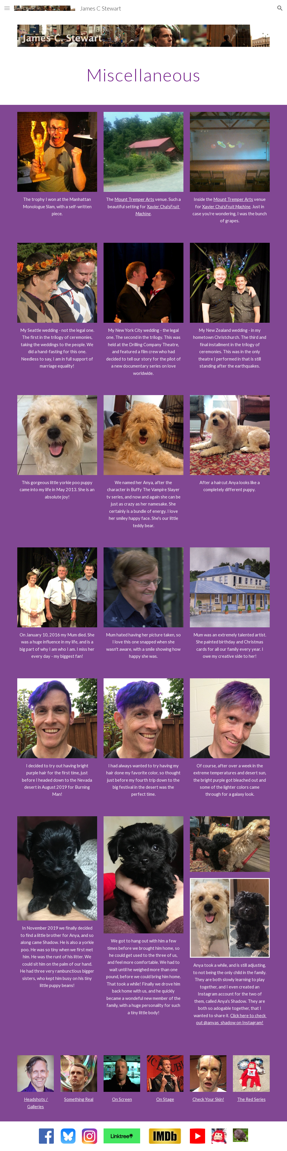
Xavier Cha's (158, 206)
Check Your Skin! (208, 1099)
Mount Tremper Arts (134, 199)
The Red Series (251, 1099)
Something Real (78, 1099)
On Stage (165, 1099)
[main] (143, 74)
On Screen (122, 1099)
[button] (7, 8)
